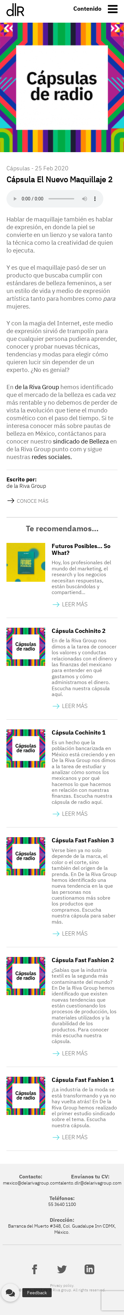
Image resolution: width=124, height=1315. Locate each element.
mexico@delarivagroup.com (31, 1183)
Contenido (87, 8)
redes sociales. (52, 457)
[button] (10, 1293)
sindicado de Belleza (81, 441)
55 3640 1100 (62, 1204)
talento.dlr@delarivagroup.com (90, 1183)
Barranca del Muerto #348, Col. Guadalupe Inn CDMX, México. (62, 1229)
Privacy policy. (62, 1285)
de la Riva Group (37, 387)
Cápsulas (18, 168)
